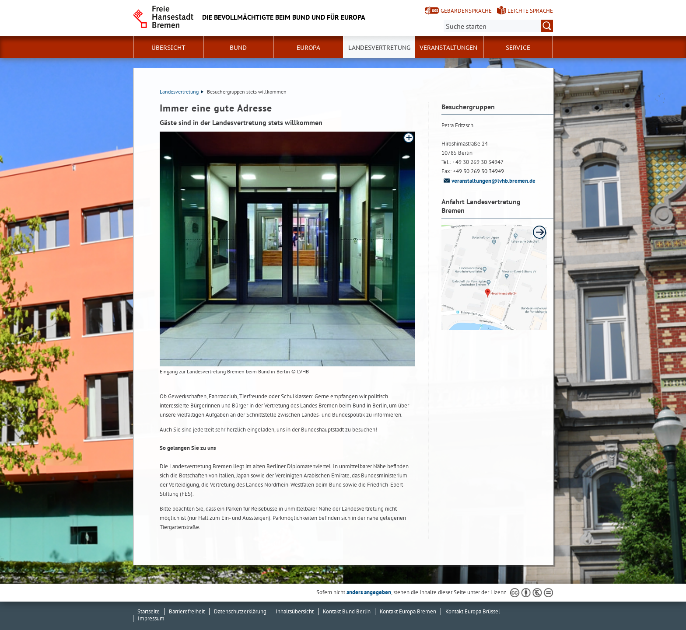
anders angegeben (368, 592)
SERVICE (518, 48)
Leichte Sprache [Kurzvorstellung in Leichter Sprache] (530, 10)
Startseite (148, 611)
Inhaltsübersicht (295, 611)
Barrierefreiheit (187, 611)
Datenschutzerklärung (240, 611)
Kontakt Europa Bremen (408, 611)
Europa (308, 48)
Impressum (151, 618)
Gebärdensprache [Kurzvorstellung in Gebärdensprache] (466, 10)
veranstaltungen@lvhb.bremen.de (488, 180)
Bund (238, 48)
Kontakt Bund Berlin (347, 611)
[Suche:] (498, 26)
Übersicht (168, 48)
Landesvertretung (379, 48)
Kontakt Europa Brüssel (472, 611)
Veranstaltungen (448, 48)
